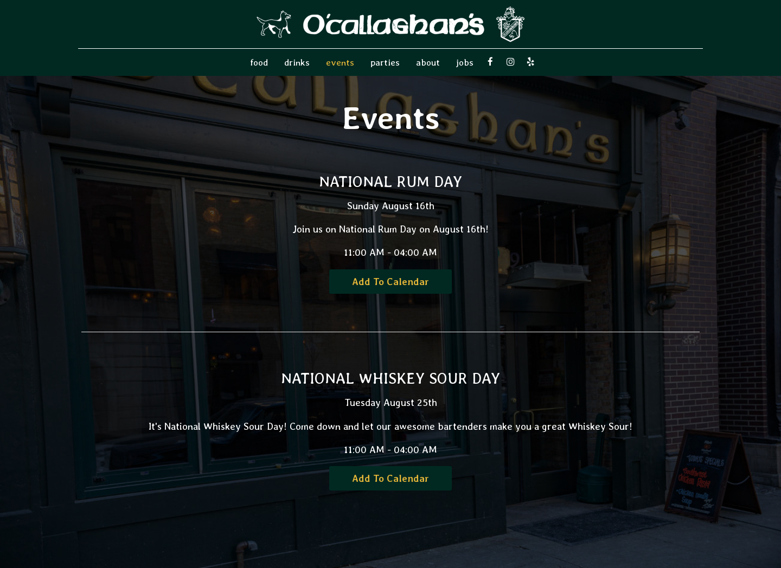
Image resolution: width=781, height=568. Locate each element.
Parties (385, 62)
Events (340, 62)
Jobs (464, 62)
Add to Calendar (390, 281)
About (428, 62)
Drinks (297, 62)
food (259, 62)
